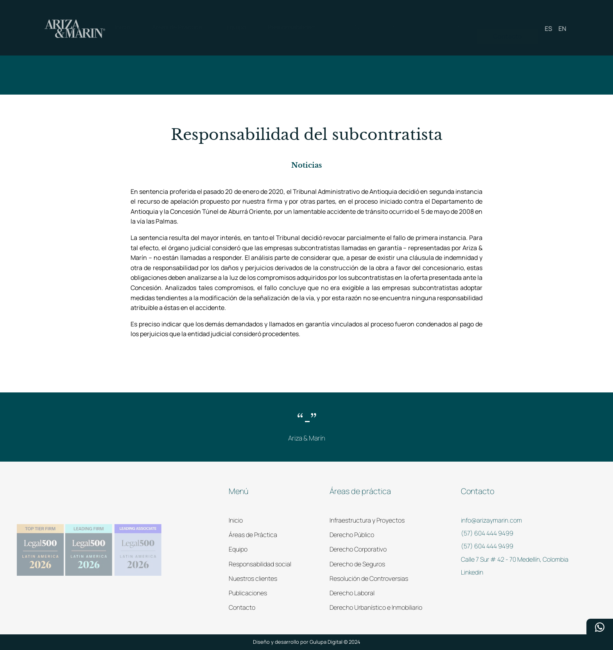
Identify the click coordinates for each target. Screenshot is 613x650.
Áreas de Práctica (253, 534)
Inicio (236, 520)
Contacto (242, 607)
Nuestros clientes (253, 578)
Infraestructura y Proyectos (367, 520)
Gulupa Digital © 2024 (335, 641)
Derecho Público (352, 534)
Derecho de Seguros (357, 564)
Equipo (238, 549)
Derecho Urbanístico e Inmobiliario (376, 607)
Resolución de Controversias (369, 578)
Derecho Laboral (352, 593)
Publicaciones (248, 593)
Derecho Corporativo (358, 549)
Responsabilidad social (260, 564)
